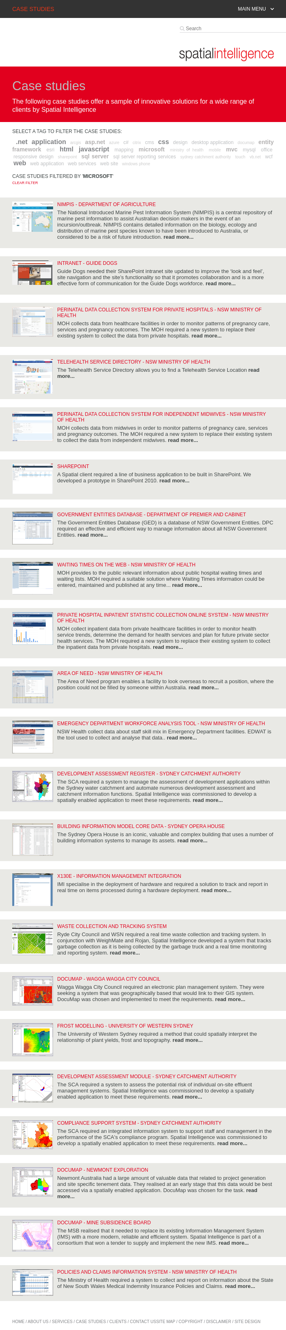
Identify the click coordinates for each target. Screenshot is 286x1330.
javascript (94, 149)
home (18, 1321)
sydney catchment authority (205, 157)
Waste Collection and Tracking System (112, 926)
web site (109, 164)
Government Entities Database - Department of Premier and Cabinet (151, 514)
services (62, 1321)
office (267, 150)
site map (165, 1321)
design (180, 142)
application (48, 141)
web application (47, 164)
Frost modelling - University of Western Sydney (125, 1026)
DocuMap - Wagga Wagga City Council (109, 979)
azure (114, 142)
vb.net (255, 157)
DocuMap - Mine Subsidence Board (104, 1223)
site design (247, 1321)
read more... (178, 237)
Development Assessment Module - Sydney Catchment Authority (147, 1076)
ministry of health (186, 150)
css (163, 141)
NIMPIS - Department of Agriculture (106, 204)
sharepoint (67, 157)
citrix (137, 142)
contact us (143, 1321)
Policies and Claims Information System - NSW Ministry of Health (147, 1272)
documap (246, 142)
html (67, 149)
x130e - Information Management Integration (119, 876)
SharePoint (73, 466)
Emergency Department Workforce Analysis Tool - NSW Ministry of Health (161, 723)
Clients (118, 1321)
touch (240, 157)
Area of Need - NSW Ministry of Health (109, 673)
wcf (269, 157)
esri (50, 150)
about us (38, 1321)
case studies (91, 1321)
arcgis (75, 142)
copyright (191, 1321)
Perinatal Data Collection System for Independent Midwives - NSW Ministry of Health (161, 417)
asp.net (95, 142)
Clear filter (25, 183)
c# (126, 142)
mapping (123, 150)
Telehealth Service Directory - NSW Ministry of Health (133, 362)
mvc (231, 149)
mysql (249, 150)
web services (82, 164)
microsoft (152, 149)
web (19, 163)
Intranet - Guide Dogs (87, 263)
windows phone (136, 164)
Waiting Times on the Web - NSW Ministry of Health (126, 565)
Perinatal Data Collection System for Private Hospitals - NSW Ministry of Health (159, 312)
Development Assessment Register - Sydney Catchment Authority (149, 774)
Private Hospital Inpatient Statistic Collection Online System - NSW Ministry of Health (162, 618)
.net (21, 141)
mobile (215, 150)
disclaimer (218, 1321)
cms (149, 142)
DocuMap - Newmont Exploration (102, 1170)
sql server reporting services (144, 157)
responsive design (33, 157)
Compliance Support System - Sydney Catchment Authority (139, 1123)
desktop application (213, 142)
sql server (95, 156)
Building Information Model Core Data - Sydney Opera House (141, 826)
